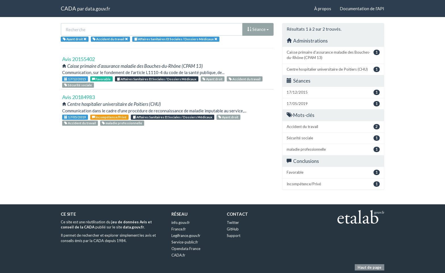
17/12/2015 (75, 79)
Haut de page (369, 267)
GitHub (233, 229)
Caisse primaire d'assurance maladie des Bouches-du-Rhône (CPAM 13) (333, 55)
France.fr (178, 229)
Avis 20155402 (78, 59)
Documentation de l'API (362, 8)
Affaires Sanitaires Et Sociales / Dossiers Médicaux (156, 79)
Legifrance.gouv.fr (185, 235)
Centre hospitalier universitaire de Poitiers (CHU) (333, 69)
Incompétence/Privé (109, 117)
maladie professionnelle (122, 123)
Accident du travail (245, 79)
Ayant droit (212, 79)
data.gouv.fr (97, 8)
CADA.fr (178, 255)
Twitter (233, 222)
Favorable (101, 79)
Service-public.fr (184, 242)
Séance (258, 29)
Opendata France (185, 248)
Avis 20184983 (78, 97)
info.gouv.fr (180, 222)
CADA (68, 8)
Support (233, 235)
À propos (322, 8)
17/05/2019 (75, 117)
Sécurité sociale (78, 85)
